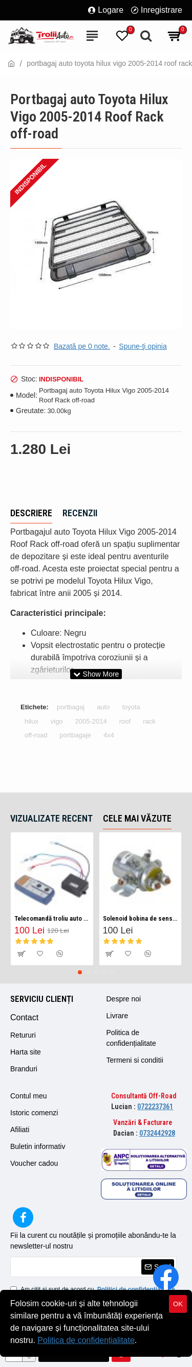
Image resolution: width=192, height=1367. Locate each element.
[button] (80, 972)
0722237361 (155, 1106)
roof (125, 721)
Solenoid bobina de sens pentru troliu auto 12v (140, 918)
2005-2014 (91, 721)
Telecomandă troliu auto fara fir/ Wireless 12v (52, 918)
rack (149, 721)
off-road (36, 735)
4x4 (108, 735)
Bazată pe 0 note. (82, 346)
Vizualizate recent (51, 818)
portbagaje (75, 735)
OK (178, 1304)
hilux (31, 721)
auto (103, 707)
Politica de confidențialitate (85, 1340)
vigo (57, 721)
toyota (131, 707)
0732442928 (157, 1133)
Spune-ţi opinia (142, 346)
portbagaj (70, 707)
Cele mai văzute (137, 818)
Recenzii (79, 513)
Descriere (31, 513)
